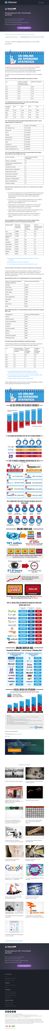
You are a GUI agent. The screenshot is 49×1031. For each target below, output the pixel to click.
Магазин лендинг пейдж (10, 995)
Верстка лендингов (9, 1002)
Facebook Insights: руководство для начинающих (20, 378)
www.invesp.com (17, 734)
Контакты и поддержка (10, 985)
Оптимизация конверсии (10, 1006)
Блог (6, 976)
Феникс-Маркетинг (16, 1016)
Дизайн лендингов (9, 1004)
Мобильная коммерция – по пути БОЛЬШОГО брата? (33, 860)
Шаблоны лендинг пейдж (10, 993)
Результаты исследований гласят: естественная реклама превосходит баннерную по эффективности (13, 821)
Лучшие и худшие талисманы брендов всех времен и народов (13, 897)
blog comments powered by (14, 941)
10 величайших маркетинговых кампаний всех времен (14, 916)
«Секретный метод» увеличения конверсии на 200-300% (12, 860)
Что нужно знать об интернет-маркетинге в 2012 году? (32, 897)
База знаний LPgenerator (10, 978)
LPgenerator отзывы (9, 980)
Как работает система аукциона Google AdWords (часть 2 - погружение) (14, 878)
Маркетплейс (8, 997)
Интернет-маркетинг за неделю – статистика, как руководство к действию (14, 841)
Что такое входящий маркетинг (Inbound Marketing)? (35, 878)
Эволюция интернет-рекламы (32, 800)
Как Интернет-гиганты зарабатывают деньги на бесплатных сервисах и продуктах (34, 821)
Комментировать (14, 750)
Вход (42, 2)
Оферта (7, 987)
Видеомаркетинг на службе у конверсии (18, 262)
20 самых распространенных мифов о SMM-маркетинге (34, 841)
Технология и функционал (11, 992)
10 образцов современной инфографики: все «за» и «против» (14, 935)
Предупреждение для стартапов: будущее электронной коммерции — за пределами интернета (13, 801)
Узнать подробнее (24, 27)
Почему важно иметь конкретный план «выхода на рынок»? (34, 782)
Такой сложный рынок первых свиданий (14, 781)
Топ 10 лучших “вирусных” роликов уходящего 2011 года (22, 264)
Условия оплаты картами (10, 1028)
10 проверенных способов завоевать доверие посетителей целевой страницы (35, 916)
